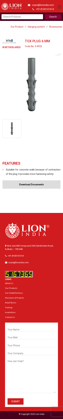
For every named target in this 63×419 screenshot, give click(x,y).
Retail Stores (10, 302)
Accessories (55, 26)
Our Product (17, 26)
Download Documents (31, 184)
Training (8, 307)
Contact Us (10, 317)
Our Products (11, 288)
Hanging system (36, 26)
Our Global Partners (14, 293)
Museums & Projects (14, 297)
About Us (9, 283)
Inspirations (10, 312)
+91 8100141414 (43, 9)
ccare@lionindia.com (41, 5)
